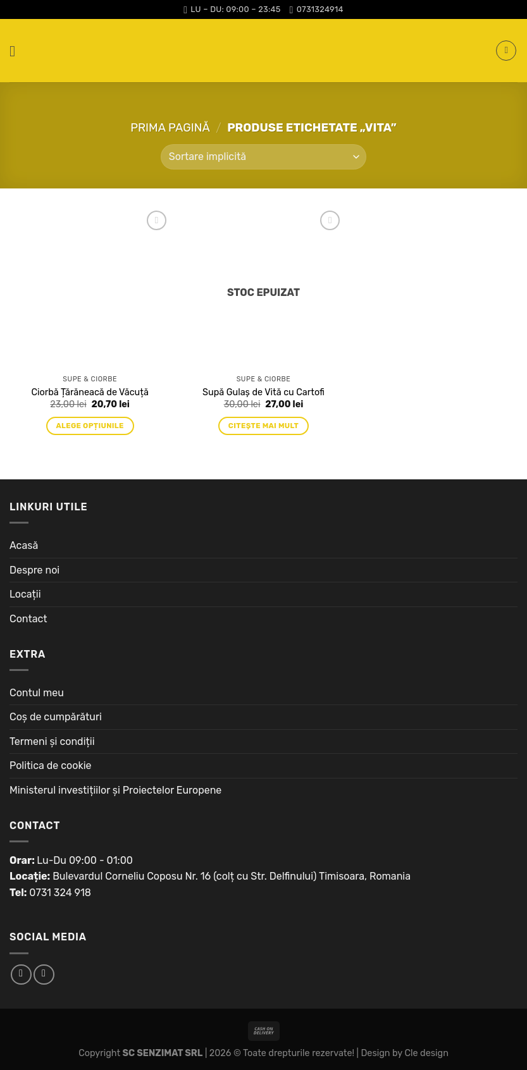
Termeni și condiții (52, 741)
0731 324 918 (60, 893)
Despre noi (34, 570)
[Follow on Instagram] (44, 974)
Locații (25, 594)
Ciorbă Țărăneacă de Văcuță (90, 392)
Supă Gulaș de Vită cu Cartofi (263, 392)
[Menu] (17, 50)
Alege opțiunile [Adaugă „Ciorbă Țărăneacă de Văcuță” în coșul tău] (90, 425)
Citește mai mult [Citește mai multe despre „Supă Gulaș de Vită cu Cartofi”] (263, 425)
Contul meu (36, 693)
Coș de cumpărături (55, 717)
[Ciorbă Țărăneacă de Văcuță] (90, 288)
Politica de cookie (50, 765)
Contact (28, 619)
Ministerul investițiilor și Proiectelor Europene (115, 790)
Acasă (23, 545)
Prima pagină (170, 128)
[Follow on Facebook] (21, 974)
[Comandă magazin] (263, 156)
